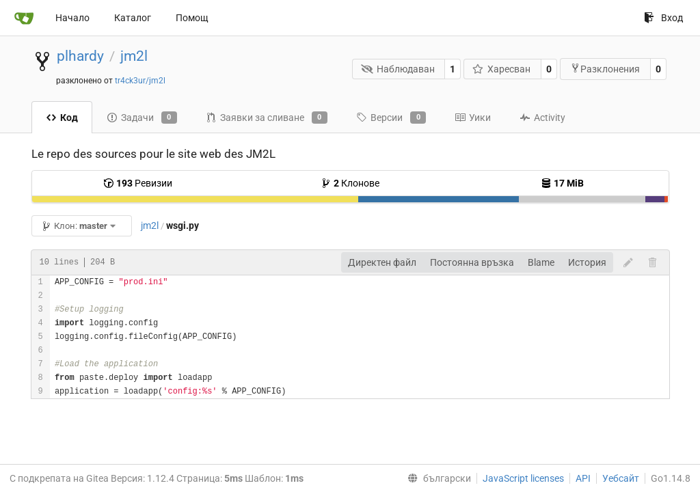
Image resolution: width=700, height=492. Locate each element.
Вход (663, 17)
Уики (473, 117)
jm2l (134, 56)
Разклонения (605, 68)
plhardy (80, 56)
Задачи (142, 117)
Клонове (350, 183)
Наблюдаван (398, 69)
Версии (391, 117)
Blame (541, 262)
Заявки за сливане (266, 117)
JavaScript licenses (523, 478)
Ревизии (137, 183)
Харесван (501, 69)
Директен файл (382, 262)
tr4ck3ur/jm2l (140, 80)
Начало (72, 17)
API (583, 478)
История (587, 262)
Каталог (132, 17)
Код (62, 117)
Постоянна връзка (472, 262)
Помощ (192, 17)
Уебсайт (620, 478)
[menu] (436, 478)
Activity (542, 117)
